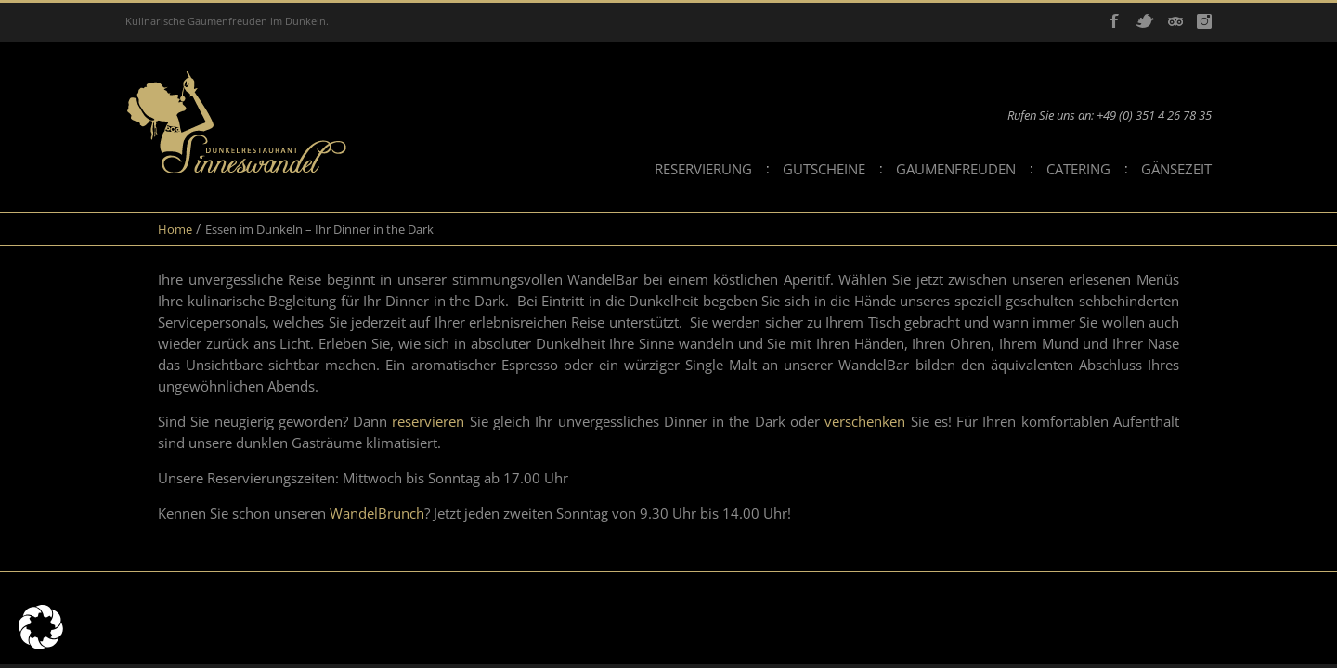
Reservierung (703, 169)
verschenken (867, 421)
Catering (1078, 169)
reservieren (430, 421)
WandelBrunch (377, 513)
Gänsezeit (1176, 169)
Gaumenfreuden (956, 169)
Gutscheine (824, 169)
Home (175, 229)
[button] (41, 627)
